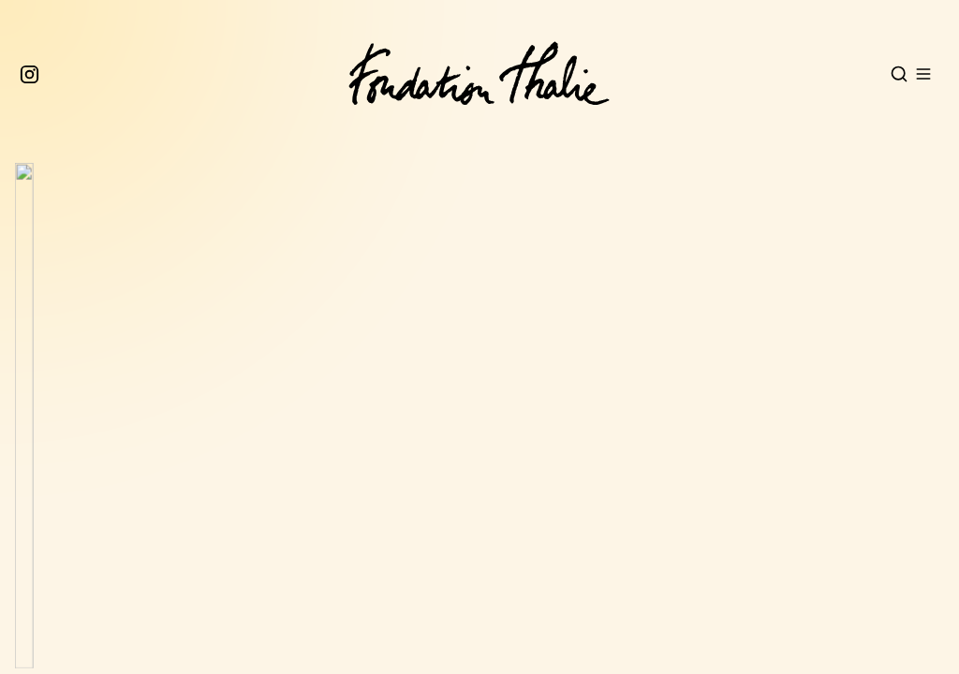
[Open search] (899, 74)
